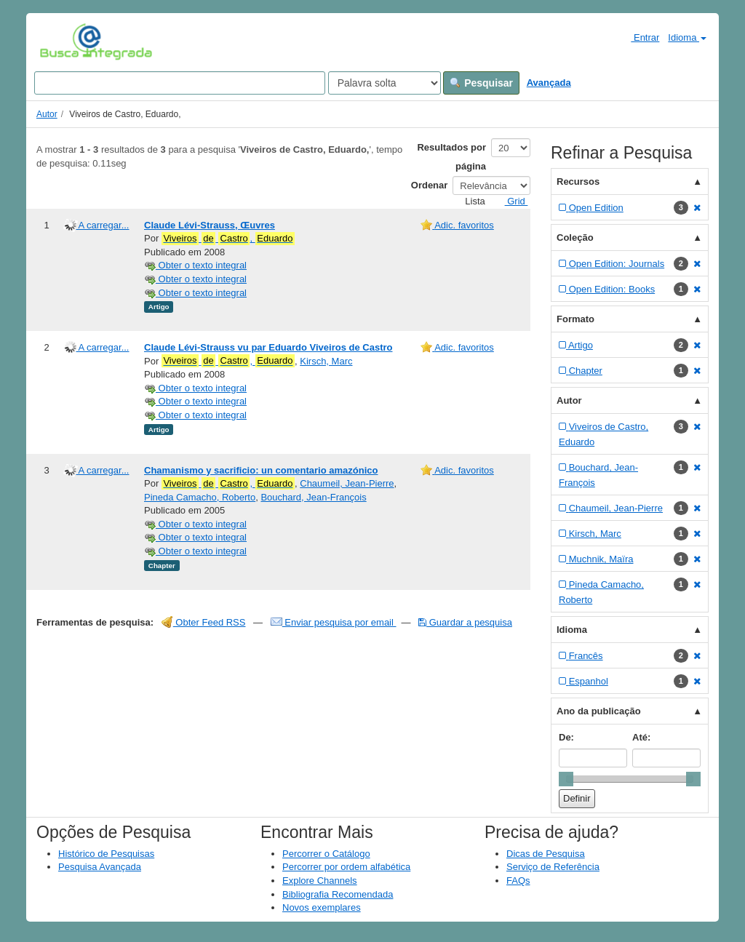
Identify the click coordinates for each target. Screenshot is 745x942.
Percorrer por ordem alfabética (346, 866)
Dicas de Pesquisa (545, 853)
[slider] (566, 779)
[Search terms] (179, 83)
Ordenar (429, 185)
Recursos (578, 181)
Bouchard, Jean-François (313, 497)
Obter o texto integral (195, 265)
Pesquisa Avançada (99, 866)
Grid (510, 201)
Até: (641, 737)
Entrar (639, 37)
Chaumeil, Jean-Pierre (347, 483)
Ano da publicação (599, 711)
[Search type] (384, 83)
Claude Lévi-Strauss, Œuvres (209, 225)
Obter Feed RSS (204, 622)
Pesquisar (481, 83)
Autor (46, 114)
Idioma (687, 37)
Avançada (549, 82)
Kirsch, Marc (326, 361)
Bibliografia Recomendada (337, 894)
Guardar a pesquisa (465, 622)
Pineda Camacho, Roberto (199, 497)
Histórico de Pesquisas (106, 853)
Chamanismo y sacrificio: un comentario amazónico (261, 470)
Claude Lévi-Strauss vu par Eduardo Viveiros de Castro (268, 347)
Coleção (575, 237)
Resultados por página (451, 157)
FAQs (518, 880)
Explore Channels (319, 880)
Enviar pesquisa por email (334, 622)
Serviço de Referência (552, 866)
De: (566, 737)
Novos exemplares (321, 907)
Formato (575, 319)
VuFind (62, 41)
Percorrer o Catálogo (326, 853)
